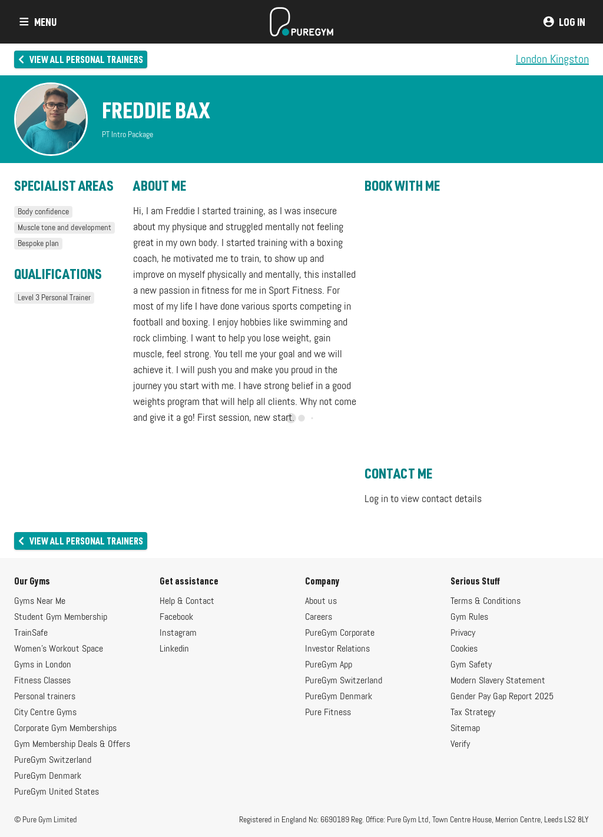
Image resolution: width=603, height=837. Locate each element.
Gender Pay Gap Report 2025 (502, 697)
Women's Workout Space (58, 649)
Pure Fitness (328, 713)
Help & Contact (187, 601)
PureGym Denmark (47, 776)
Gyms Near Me (39, 601)
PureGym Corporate (340, 633)
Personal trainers (44, 697)
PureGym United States (56, 792)
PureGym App (328, 665)
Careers (318, 617)
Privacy (462, 633)
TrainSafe (31, 633)
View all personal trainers (79, 59)
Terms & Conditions (485, 601)
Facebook (176, 617)
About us (321, 601)
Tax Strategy (472, 713)
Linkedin (174, 649)
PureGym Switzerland (52, 760)
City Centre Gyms (45, 713)
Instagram (178, 633)
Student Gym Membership (60, 617)
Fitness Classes (42, 681)
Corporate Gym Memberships (65, 728)
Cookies (464, 649)
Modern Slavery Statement (497, 681)
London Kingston (552, 59)
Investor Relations (337, 649)
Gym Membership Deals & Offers (72, 744)
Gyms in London (42, 665)
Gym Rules (469, 617)
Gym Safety (471, 665)
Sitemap (465, 728)
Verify (460, 744)
